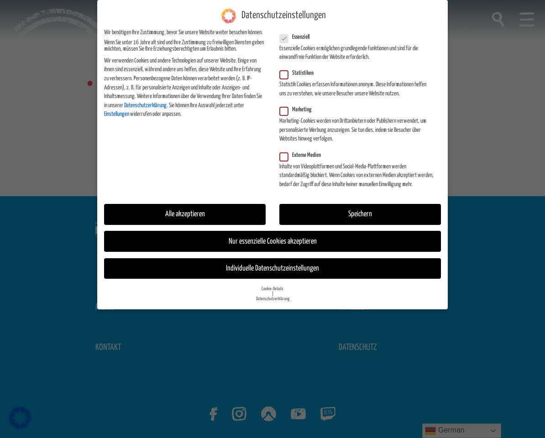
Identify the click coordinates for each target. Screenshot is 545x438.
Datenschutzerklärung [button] (272, 291)
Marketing (298, 102)
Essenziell (297, 29)
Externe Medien (303, 148)
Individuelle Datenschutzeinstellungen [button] (272, 261)
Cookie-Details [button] (272, 281)
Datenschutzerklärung (145, 98)
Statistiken (299, 66)
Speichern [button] (360, 207)
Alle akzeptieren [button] (185, 207)
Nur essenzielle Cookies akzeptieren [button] (273, 234)
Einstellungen (116, 107)
